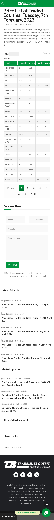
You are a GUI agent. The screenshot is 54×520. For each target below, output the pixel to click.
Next (33, 193)
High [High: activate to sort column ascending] (39, 63)
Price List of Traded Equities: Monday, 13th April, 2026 (26, 363)
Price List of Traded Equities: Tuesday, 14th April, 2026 (26, 349)
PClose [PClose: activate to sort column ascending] (22, 63)
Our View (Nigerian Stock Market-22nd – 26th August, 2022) (24, 412)
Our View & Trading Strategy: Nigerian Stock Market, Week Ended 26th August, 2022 (24, 400)
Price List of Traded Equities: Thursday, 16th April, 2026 (26, 322)
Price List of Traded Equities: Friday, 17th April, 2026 (25, 309)
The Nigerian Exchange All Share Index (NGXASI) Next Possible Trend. (25, 387)
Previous (11, 188)
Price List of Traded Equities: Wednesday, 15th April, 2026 (25, 336)
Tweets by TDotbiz (12, 447)
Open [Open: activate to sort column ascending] (31, 63)
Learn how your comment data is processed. (25, 276)
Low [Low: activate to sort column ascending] (46, 63)
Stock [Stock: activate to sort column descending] (8, 63)
